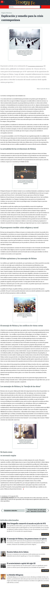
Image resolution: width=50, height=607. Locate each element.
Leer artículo (45, 534)
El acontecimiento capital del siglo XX (21, 563)
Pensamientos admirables (10, 510)
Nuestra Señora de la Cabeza (17, 552)
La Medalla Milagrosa (15, 575)
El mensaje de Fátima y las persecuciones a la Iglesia (27, 539)
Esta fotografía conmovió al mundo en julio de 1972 (26, 523)
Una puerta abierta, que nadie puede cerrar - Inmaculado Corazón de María (36, 510)
